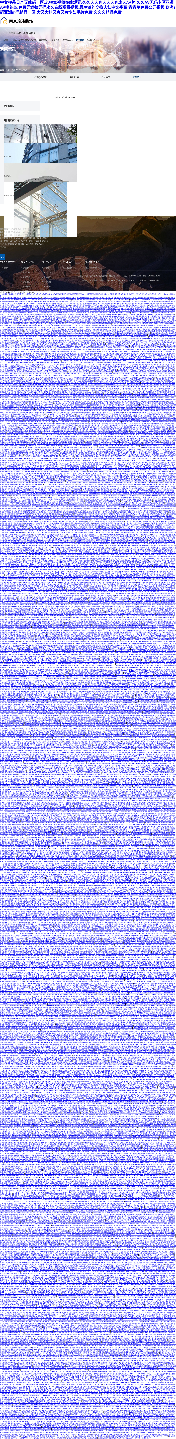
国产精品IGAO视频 (97, 342)
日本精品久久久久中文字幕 (30, 436)
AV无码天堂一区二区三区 (121, 337)
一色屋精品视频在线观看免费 (145, 331)
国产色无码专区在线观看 (126, 433)
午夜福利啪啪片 (20, 386)
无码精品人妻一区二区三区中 (112, 701)
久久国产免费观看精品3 (22, 850)
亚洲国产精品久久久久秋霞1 (140, 420)
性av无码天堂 (9, 444)
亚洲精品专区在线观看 (77, 621)
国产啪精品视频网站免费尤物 (80, 407)
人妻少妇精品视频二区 (85, 475)
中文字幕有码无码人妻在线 (123, 767)
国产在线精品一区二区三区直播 (33, 338)
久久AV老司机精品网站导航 (52, 446)
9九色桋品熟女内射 (110, 813)
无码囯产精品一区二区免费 (46, 603)
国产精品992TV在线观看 (122, 298)
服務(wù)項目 (31, 40)
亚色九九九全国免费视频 (97, 449)
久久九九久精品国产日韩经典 (63, 447)
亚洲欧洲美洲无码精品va (65, 643)
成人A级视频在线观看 (165, 416)
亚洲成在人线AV (107, 368)
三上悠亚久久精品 (102, 1004)
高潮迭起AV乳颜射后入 (10, 335)
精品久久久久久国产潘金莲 (93, 409)
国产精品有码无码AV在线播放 (102, 346)
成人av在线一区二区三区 (95, 338)
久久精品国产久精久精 (136, 460)
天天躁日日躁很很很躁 (97, 344)
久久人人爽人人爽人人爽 (99, 974)
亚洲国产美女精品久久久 (29, 972)
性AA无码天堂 (7, 1059)
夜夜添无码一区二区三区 (82, 420)
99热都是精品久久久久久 (82, 379)
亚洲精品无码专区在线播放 (75, 501)
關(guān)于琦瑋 (18, 46)
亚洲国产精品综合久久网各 (158, 305)
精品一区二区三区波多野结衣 (19, 481)
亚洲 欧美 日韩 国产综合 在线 (117, 418)
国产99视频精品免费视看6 (158, 390)
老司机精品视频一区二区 (87, 370)
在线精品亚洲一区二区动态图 (55, 497)
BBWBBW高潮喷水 (23, 353)
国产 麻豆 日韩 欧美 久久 (65, 532)
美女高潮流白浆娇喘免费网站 (85, 453)
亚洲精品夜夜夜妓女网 (115, 902)
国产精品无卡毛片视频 (18, 403)
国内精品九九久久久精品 (137, 510)
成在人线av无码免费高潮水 (29, 344)
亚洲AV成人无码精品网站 (34, 423)
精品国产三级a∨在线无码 (29, 346)
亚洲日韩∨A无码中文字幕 (87, 329)
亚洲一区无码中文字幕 (54, 813)
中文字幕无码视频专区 (117, 551)
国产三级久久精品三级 (33, 451)
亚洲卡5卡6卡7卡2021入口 (91, 473)
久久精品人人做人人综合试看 (109, 359)
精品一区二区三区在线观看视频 (99, 299)
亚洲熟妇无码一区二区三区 (62, 1151)
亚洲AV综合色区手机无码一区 (94, 316)
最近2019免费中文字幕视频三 (80, 349)
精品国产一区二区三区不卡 (103, 636)
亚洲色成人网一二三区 (43, 373)
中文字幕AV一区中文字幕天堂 (82, 930)
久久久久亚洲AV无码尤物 (131, 558)
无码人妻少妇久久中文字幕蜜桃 (20, 503)
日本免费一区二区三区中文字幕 (122, 379)
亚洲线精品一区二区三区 (142, 481)
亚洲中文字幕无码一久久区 (158, 394)
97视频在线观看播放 (95, 1109)
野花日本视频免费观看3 (78, 708)
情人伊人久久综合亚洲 (149, 322)
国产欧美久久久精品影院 (15, 331)
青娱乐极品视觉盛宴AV (41, 314)
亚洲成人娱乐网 (17, 549)
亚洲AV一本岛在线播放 (24, 750)
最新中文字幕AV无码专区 (97, 377)
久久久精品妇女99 (30, 377)
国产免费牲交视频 (22, 473)
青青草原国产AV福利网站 (40, 632)
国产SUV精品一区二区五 (139, 388)
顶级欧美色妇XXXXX (124, 361)
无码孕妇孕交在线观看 (67, 542)
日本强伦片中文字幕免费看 (140, 298)
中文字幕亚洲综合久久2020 (23, 593)
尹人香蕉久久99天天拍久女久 (138, 305)
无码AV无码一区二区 (9, 538)
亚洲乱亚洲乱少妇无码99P (14, 305)
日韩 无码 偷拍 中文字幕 (108, 499)
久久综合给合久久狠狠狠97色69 (20, 309)
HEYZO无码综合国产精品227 (73, 368)
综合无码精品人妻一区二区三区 (29, 313)
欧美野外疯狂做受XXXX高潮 (14, 575)
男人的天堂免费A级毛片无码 (104, 355)
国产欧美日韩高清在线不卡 (101, 760)
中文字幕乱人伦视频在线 (91, 488)
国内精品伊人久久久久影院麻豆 (145, 488)
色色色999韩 (162, 691)
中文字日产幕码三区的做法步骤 (163, 357)
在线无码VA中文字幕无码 (31, 370)
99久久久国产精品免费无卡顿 (164, 314)
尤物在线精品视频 (156, 930)
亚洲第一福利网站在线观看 (121, 313)
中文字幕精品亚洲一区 (165, 446)
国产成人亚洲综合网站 (108, 549)
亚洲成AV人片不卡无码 (33, 381)
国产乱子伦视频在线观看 (52, 392)
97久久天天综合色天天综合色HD (161, 436)
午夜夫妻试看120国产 (73, 630)
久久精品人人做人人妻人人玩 (72, 446)
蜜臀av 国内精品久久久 (93, 303)
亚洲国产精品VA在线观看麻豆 (41, 470)
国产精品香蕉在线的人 (60, 342)
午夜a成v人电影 (140, 926)
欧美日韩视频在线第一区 (118, 645)
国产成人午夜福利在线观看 (166, 377)
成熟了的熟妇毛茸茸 (144, 329)
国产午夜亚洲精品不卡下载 (124, 340)
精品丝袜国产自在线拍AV (35, 386)
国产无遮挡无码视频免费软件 (79, 712)
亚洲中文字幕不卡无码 (17, 876)
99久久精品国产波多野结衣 (120, 299)
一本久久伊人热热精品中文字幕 (20, 505)
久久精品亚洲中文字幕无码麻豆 (39, 617)
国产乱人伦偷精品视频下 (61, 717)
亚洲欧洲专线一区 (73, 499)
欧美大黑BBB (139, 309)
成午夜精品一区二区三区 (34, 429)
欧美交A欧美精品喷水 (70, 329)
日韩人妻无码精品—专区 (144, 359)
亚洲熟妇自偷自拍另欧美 (76, 677)
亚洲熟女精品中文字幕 (148, 708)
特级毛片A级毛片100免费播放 (23, 320)
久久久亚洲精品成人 (16, 349)
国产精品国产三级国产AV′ (97, 684)
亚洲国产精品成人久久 (164, 797)
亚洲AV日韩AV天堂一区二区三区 (13, 449)
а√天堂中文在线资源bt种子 (140, 313)
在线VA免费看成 (127, 950)
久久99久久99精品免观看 (92, 361)
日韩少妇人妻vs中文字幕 (17, 634)
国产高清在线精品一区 (115, 946)
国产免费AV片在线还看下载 (126, 333)
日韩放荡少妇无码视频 (150, 327)
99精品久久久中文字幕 (14, 338)
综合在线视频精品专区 (148, 558)
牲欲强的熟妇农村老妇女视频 (94, 518)
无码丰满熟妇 (65, 349)
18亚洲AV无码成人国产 (144, 357)
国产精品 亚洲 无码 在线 (135, 396)
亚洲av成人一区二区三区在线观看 (91, 516)
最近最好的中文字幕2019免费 (23, 307)
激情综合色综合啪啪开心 (140, 301)
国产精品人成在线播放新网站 (126, 499)
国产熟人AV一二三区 (9, 786)
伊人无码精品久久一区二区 (62, 606)
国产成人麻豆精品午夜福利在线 (25, 444)
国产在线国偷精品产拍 (122, 355)
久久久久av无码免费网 (84, 320)
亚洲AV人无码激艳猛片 (135, 466)
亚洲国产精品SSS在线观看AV (130, 442)
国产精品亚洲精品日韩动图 (155, 503)
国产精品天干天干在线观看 (92, 482)
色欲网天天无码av (17, 392)
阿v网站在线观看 (126, 394)
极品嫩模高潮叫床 (93, 405)
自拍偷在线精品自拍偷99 (31, 425)
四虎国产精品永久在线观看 (160, 299)
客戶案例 (43, 40)
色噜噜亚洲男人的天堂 (37, 401)
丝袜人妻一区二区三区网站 (155, 464)
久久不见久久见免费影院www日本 (105, 468)
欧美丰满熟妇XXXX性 (58, 808)
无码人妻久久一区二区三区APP (123, 523)
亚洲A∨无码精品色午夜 (151, 712)
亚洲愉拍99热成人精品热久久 (121, 560)
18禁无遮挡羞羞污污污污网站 (43, 320)
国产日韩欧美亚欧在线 (161, 379)
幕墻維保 (25, 286)
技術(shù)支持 (153, 280)
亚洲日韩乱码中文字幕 (153, 678)
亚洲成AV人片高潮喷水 (48, 425)
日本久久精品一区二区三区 (141, 361)
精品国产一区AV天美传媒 (21, 342)
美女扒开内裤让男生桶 (144, 658)
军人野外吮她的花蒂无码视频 (96, 615)
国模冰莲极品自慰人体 (17, 357)
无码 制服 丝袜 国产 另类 (158, 361)
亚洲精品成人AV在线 (49, 355)
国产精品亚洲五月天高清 (43, 303)
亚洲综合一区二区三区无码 (88, 634)
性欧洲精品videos (158, 353)
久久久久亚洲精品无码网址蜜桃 (122, 324)
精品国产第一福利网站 (144, 473)
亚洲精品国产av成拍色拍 (109, 488)
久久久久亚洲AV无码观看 (87, 325)
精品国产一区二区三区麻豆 (54, 473)
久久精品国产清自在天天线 (47, 327)
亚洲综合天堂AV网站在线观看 (136, 349)
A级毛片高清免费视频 (157, 427)
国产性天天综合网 (64, 305)
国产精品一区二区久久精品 (107, 331)
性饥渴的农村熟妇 (89, 392)
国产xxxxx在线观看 (102, 466)
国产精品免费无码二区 (121, 381)
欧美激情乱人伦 (16, 686)
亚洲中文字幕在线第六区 (82, 447)
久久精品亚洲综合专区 (9, 340)
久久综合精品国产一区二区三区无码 (102, 311)
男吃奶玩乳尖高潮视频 (57, 481)
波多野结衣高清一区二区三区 (62, 440)
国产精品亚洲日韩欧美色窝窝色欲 (83, 340)
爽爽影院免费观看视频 (92, 351)
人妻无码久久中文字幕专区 (114, 506)
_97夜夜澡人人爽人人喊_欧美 (45, 324)
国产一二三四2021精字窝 (114, 412)
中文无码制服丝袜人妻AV (116, 307)
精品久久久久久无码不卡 (80, 299)
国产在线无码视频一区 (49, 381)
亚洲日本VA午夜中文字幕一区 (17, 351)
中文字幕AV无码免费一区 (115, 403)
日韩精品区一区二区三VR (37, 464)
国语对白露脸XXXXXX (80, 390)
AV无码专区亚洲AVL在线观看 (158, 512)
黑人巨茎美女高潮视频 (113, 505)
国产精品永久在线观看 (89, 446)
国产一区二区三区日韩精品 (111, 353)
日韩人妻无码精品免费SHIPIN (66, 564)
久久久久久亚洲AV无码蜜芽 (26, 372)
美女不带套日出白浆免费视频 (48, 311)
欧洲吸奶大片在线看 (31, 449)
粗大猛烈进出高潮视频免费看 (133, 575)
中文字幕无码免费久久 (72, 566)
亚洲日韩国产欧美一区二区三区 (140, 399)
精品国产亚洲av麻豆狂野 (16, 368)
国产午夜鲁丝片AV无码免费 (122, 368)
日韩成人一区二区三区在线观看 (60, 299)
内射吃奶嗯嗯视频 (23, 529)
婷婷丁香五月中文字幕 (157, 318)
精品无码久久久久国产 (62, 397)
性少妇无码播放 (107, 388)
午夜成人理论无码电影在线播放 (41, 342)
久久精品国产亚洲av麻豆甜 (83, 643)
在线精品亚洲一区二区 (63, 324)
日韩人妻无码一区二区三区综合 (139, 364)
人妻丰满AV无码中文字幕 (39, 567)
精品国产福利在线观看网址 (148, 477)
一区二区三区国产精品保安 (105, 436)
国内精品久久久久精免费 (77, 558)
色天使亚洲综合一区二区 (22, 299)
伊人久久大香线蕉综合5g (104, 427)
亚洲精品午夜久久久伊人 (32, 305)
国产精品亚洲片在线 (148, 505)
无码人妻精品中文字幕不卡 (67, 551)
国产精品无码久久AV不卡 (110, 606)
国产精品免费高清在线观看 (111, 303)
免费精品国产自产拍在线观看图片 (13, 329)
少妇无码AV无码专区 (67, 455)
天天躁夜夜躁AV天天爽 (87, 427)
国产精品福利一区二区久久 (104, 381)
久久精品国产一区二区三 (61, 407)
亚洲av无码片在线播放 (140, 373)
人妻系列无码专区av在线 (50, 298)
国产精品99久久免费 (121, 464)
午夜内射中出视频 (83, 298)
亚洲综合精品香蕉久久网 (151, 466)
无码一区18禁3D (101, 531)
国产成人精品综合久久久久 (74, 409)
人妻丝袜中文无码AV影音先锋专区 (32, 414)
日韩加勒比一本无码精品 (134, 811)
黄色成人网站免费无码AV (119, 455)
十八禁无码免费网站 (112, 586)
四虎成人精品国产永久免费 (79, 314)
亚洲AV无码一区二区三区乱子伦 (150, 342)
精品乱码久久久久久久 (77, 351)
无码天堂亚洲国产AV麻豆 (130, 342)
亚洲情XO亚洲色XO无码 (57, 322)
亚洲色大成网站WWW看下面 (128, 397)
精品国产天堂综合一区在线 (157, 431)
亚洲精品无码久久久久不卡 (146, 409)
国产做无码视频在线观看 (137, 643)
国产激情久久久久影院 (9, 318)
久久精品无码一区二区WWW (80, 366)
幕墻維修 (25, 268)
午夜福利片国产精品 (59, 593)
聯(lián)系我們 (92, 46)
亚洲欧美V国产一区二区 (165, 362)
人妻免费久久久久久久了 (166, 344)
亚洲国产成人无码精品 (155, 325)
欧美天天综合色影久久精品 (74, 362)
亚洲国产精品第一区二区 (159, 420)
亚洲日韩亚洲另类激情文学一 (156, 349)
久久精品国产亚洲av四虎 (103, 484)
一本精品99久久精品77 (152, 580)
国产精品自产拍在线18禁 (103, 401)
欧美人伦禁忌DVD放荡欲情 (30, 457)
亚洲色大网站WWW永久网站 (103, 318)
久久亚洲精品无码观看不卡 (117, 531)
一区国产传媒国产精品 (17, 381)
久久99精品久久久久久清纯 (23, 383)
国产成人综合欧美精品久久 (146, 619)
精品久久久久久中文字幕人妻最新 (129, 362)
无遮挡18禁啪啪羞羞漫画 (32, 420)
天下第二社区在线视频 (151, 385)
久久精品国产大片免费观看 (131, 344)
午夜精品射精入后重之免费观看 (155, 449)
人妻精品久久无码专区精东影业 (60, 353)
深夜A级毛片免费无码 (94, 333)
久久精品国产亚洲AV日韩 (51, 325)
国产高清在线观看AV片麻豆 (102, 337)
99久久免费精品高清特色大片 (126, 329)
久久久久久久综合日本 (104, 815)
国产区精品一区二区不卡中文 (161, 320)
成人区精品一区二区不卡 (167, 680)
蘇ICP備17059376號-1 (127, 280)
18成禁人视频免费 (57, 431)
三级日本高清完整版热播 (15, 433)
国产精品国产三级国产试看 (50, 451)
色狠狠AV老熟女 (72, 593)
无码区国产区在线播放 (7, 379)
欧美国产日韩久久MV (95, 898)
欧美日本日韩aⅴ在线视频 (113, 316)
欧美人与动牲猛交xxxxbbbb (22, 416)
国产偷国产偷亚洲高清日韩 (68, 569)
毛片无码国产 (149, 314)
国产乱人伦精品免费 (66, 591)
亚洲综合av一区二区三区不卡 (13, 725)
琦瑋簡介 (4, 268)
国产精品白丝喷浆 (61, 677)
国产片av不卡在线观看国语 (107, 861)
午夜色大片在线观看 (140, 335)
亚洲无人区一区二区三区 (74, 481)
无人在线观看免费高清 (128, 409)
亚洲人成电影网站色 (94, 353)
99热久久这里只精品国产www (70, 658)
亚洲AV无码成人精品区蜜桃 (156, 556)
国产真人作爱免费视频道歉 (89, 301)
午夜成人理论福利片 (88, 466)
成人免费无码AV (96, 520)
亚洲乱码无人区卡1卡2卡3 (147, 377)
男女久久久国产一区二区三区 (48, 344)
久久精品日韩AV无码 (84, 667)
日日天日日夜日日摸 (141, 593)
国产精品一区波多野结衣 (74, 322)
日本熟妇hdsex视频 (108, 675)
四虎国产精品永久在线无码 (104, 414)
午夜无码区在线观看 (84, 551)
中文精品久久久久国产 (145, 386)
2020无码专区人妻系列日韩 (21, 521)
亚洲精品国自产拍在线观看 (39, 322)
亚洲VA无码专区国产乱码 (31, 586)
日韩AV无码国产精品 (113, 309)
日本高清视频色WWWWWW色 (142, 538)
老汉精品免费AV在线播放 (133, 591)
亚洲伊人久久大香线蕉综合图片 (95, 385)
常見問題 (23, 70)
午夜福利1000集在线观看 (99, 305)
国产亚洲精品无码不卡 (66, 438)
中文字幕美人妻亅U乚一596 (87, 429)
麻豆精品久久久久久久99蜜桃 (137, 418)
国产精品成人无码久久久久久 (152, 475)
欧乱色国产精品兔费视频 (85, 410)
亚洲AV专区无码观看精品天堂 (66, 425)
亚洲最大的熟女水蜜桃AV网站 (36, 357)
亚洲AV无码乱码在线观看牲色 (160, 313)
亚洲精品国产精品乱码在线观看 (157, 414)
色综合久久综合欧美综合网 (132, 338)
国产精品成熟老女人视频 (158, 543)
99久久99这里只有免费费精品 (88, 416)
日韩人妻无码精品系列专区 (21, 497)
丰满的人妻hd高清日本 (113, 525)
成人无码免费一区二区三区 (9, 313)
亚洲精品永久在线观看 (41, 316)
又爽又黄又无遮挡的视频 (82, 520)
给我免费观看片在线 (167, 301)
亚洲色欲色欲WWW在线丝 (113, 322)
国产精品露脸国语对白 (12, 355)
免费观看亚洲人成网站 (113, 344)
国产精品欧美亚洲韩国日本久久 (18, 579)
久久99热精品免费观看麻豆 (40, 353)
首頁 (6, 40)
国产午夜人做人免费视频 (46, 318)
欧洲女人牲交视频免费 (156, 388)
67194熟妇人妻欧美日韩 (12, 691)
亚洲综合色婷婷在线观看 (106, 301)
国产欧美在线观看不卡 (14, 482)
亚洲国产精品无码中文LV (54, 401)
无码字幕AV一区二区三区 (51, 429)
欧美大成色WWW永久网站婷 (60, 383)
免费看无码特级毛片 (66, 390)
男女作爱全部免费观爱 (155, 372)
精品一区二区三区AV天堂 (73, 567)
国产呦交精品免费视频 (144, 490)
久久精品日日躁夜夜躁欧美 (33, 455)
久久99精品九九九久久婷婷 (100, 726)
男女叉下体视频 (154, 301)
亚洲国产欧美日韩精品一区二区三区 (101, 298)
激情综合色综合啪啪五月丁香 (91, 575)
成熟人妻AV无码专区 (160, 359)
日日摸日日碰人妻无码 (158, 553)
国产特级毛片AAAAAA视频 (74, 488)
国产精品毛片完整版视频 (90, 1127)
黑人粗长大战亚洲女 (16, 543)
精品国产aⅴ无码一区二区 (83, 510)
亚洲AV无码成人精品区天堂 (9, 324)
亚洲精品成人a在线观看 (104, 699)
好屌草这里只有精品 (117, 980)
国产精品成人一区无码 (52, 349)
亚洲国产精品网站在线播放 (12, 311)
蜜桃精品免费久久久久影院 (118, 747)
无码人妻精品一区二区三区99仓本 (115, 503)
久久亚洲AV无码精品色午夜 (60, 708)
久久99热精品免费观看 (136, 495)
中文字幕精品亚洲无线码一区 (24, 447)
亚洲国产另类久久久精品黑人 (115, 314)
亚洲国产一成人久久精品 (99, 349)
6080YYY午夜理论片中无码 (149, 627)
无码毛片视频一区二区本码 (119, 686)
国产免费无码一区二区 (156, 1028)
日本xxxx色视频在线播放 (106, 451)
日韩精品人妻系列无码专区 (96, 525)
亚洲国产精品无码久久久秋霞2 (80, 307)
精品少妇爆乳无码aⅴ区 (27, 373)
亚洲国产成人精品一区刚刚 (11, 852)
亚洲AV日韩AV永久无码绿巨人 (67, 355)
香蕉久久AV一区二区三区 (53, 619)
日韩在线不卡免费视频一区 (122, 420)
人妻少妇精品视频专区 (163, 397)
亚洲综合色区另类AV (46, 407)
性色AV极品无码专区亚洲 (144, 311)
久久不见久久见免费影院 (96, 314)
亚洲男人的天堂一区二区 (89, 464)
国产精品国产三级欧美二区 (85, 327)
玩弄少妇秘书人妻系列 (27, 606)
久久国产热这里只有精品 (10, 344)
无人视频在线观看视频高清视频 (58, 351)
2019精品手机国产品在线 (104, 453)
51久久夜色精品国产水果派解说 (75, 338)
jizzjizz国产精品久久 (68, 414)
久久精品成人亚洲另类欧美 (113, 471)
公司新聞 (105, 77)
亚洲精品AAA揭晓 (170, 325)
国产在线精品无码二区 (134, 447)
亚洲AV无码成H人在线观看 (46, 945)
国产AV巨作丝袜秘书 (57, 536)
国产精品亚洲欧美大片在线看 (68, 370)
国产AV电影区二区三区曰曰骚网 (112, 482)
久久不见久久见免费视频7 (95, 357)
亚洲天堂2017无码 (156, 368)
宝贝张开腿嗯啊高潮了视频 (113, 338)
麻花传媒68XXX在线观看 (8, 397)
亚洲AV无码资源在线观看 (138, 366)
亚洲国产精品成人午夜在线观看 (36, 329)
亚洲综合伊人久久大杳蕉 (62, 449)
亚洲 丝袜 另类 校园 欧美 (25, 316)
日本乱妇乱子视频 (27, 684)
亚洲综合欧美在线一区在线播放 (83, 396)
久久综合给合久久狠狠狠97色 (44, 684)
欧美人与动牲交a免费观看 (92, 368)
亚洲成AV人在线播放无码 (15, 390)
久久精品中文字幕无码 (100, 514)
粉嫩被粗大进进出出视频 (20, 431)
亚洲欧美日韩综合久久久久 (33, 325)
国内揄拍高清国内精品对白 (143, 484)
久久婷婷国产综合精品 (38, 521)
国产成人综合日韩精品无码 (126, 630)
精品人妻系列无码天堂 (54, 329)
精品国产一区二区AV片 (144, 499)
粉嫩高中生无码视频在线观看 (27, 327)
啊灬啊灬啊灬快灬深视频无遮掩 (80, 462)
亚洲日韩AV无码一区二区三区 (42, 309)
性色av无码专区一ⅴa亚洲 (138, 325)
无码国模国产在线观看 (31, 390)
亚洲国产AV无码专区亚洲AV (65, 327)
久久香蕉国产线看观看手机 (102, 364)
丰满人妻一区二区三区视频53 (105, 564)
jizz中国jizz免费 (158, 324)
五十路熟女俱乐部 (44, 615)
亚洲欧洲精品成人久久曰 (37, 301)
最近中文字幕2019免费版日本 (95, 505)
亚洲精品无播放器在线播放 (154, 309)
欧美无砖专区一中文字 (156, 373)
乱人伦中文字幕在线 (133, 383)
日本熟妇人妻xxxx (120, 932)
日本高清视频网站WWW (59, 996)
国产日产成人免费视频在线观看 (132, 854)
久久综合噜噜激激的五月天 (159, 355)
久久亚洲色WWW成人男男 (35, 752)
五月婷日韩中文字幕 (105, 952)
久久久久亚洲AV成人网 (134, 723)
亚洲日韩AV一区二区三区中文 (34, 349)
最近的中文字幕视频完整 (123, 577)
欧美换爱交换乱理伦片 (72, 529)
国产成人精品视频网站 (85, 337)
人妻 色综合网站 (96, 407)
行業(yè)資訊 (40, 77)
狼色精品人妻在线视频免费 (64, 514)
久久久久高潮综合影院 (96, 1000)
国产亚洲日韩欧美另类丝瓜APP (36, 673)
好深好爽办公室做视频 (126, 638)
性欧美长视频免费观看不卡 (14, 420)
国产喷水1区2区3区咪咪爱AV (33, 375)
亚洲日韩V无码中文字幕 (106, 582)
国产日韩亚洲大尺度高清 (79, 383)
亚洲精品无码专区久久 (39, 416)
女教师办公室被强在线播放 (40, 518)
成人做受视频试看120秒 (53, 871)
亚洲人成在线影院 (168, 1155)
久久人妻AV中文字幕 (54, 359)
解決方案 (55, 40)
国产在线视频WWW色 (97, 309)
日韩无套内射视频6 (135, 475)
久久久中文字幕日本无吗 (27, 427)
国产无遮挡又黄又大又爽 (96, 434)
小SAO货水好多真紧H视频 (53, 540)
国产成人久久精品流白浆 (25, 388)
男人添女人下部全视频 (91, 335)
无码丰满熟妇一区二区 (117, 438)
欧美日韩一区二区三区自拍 (165, 331)
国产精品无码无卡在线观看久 (140, 320)
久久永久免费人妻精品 (26, 324)
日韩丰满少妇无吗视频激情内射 (146, 416)
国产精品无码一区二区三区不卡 (120, 538)
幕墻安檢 (25, 291)
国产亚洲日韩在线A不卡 (60, 388)
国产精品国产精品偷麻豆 (44, 606)
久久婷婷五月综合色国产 (48, 769)
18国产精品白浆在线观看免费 (110, 425)
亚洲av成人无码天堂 (83, 344)
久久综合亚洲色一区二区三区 (153, 444)
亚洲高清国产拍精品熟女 (140, 390)
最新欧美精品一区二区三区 (144, 699)
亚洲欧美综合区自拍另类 (16, 429)
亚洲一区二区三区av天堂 (84, 318)
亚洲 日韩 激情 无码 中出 (103, 693)
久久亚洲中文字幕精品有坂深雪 (154, 575)
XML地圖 (142, 280)
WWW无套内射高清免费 (112, 394)
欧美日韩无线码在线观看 (24, 314)
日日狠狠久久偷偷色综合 (145, 579)
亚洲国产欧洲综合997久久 (48, 346)
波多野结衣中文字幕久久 (121, 346)
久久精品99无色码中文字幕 (49, 457)
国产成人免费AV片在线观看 (25, 409)
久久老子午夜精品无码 (140, 767)
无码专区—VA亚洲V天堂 (141, 318)
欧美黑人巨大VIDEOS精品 (145, 529)
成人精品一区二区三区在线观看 (10, 298)
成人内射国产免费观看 (19, 754)
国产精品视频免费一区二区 (124, 335)
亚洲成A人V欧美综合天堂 (106, 567)
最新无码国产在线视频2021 (153, 769)
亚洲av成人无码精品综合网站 (28, 318)
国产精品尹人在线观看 (81, 348)
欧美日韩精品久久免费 (26, 333)
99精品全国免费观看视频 (23, 627)
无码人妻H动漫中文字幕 (20, 531)
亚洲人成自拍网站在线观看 (30, 641)
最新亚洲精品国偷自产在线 (148, 621)
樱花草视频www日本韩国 (81, 309)
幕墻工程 (25, 277)
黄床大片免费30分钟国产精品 (81, 324)
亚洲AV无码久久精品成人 (29, 410)
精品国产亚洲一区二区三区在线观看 (61, 379)
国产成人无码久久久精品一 (63, 364)
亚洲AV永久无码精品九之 (67, 410)
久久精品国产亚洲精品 (11, 337)
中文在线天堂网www (143, 333)
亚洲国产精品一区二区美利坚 (62, 309)
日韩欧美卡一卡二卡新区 (138, 372)
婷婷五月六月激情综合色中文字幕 (161, 410)
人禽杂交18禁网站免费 (46, 397)
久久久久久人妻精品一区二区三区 (73, 303)
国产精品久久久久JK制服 (70, 331)
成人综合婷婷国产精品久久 (139, 337)
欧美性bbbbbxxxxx (83, 311)
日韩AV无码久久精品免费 (161, 433)
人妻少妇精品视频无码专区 (32, 510)
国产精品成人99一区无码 (21, 322)
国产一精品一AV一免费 (48, 313)
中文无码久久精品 (101, 396)
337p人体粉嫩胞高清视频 (67, 311)
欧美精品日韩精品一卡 (40, 307)
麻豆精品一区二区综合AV (93, 386)
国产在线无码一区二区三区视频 (42, 394)
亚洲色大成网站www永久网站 (61, 340)
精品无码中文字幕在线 (78, 525)
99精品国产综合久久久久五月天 (152, 412)
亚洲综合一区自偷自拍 (105, 810)
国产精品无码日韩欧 (57, 828)
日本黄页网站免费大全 (98, 403)
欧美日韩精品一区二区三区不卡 (79, 795)
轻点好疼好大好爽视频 (106, 335)
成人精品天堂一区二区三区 (126, 331)
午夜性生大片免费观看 (14, 370)
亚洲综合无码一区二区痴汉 (131, 375)
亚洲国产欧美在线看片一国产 (67, 381)
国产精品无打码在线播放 (65, 346)
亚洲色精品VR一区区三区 (153, 495)
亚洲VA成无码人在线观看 (155, 307)
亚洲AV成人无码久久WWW (48, 806)
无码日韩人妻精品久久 (145, 520)
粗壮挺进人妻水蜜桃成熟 (141, 368)
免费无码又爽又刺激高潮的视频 (148, 588)
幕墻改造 (25, 282)
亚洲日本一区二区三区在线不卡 (162, 370)
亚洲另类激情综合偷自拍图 (41, 299)
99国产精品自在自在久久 (19, 348)
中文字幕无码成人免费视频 (159, 298)
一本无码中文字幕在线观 (90, 423)
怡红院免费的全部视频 (73, 423)
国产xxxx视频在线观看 (37, 475)
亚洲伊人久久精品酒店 (67, 830)
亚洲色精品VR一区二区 (42, 333)
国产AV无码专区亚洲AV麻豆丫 (136, 307)
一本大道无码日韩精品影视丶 (54, 375)
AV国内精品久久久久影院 (48, 337)
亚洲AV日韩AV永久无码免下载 (93, 322)
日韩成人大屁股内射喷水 (90, 375)
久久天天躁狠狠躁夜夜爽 (119, 364)
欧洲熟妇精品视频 (129, 471)
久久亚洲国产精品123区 (35, 553)
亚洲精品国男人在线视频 (29, 582)
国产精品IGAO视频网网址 (104, 769)
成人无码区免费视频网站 (49, 305)
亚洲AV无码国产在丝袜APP (93, 536)
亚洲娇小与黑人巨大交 (57, 518)
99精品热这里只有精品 (146, 425)
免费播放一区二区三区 (133, 551)
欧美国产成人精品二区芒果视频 (162, 534)
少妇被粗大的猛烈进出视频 (131, 422)
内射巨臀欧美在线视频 (161, 529)
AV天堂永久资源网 (8, 386)
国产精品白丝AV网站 (87, 401)
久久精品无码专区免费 (119, 891)
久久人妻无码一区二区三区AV (24, 422)
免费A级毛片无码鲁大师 (130, 458)
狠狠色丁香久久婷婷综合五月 (101, 763)
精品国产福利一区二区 (62, 948)
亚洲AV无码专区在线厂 (20, 301)
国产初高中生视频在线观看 (46, 377)
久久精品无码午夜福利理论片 (58, 545)
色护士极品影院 (19, 673)
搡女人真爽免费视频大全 (90, 359)
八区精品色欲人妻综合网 (159, 329)
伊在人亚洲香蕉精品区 (79, 486)
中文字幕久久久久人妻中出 (101, 510)
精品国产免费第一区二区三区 (159, 429)
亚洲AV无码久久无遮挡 (76, 388)
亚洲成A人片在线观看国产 (37, 531)
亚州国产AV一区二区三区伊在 (48, 335)
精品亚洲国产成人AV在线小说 (44, 665)
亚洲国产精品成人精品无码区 (31, 298)
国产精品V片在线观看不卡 (152, 423)
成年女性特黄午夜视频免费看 (59, 307)
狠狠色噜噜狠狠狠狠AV (119, 447)
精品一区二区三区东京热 (22, 359)
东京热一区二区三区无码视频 (81, 305)
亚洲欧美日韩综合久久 (34, 403)
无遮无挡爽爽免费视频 (71, 595)
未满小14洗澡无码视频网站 (41, 506)
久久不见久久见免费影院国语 (97, 599)
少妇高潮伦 (84, 850)
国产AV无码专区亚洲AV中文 (137, 608)
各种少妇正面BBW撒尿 (13, 414)
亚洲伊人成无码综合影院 (151, 508)
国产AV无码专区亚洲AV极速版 (164, 425)
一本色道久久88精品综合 (149, 344)
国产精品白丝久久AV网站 (75, 505)
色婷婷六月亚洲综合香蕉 (67, 298)
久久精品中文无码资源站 (156, 366)
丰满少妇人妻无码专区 (144, 353)
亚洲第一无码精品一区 (34, 466)
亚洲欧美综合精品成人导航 (14, 377)
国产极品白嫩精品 (105, 423)
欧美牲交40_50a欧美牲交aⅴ (72, 579)
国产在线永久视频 (149, 604)
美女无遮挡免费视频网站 (64, 348)
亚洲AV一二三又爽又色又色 (77, 333)
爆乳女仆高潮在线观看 (128, 353)
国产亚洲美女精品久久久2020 (128, 808)
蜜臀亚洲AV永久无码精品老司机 (119, 320)
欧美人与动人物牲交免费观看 (59, 314)
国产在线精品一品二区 (161, 340)
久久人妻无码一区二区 (167, 396)
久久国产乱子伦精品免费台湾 (105, 340)
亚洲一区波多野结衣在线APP (29, 337)
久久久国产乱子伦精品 (99, 462)
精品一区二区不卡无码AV (159, 333)
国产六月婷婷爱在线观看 (93, 388)
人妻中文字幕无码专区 (17, 451)
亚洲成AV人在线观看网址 (134, 327)
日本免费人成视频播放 (39, 359)
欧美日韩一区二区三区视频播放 (79, 545)
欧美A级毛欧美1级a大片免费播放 (65, 320)
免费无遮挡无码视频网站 (82, 591)
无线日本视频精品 (123, 399)
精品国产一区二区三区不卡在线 (101, 420)
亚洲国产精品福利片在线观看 (52, 494)
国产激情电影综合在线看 (105, 543)
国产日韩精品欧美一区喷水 (88, 331)
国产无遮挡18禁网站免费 (43, 388)
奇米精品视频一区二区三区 (70, 325)
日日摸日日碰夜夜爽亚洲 (87, 431)
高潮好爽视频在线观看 (53, 301)
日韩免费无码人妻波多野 (142, 451)
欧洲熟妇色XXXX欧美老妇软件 (140, 299)
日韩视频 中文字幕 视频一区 (118, 305)
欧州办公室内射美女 (22, 401)
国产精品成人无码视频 (78, 460)
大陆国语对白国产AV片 (137, 346)
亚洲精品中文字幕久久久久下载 (81, 495)
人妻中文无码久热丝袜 (106, 464)
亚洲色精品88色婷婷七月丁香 (125, 771)
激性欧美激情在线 (108, 767)
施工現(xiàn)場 (67, 46)
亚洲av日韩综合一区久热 (133, 536)
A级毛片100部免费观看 (135, 423)
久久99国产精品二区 (63, 525)
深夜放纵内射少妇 (50, 763)
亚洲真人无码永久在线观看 (123, 318)
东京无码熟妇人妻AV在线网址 (149, 673)
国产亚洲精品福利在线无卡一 (119, 366)
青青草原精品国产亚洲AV (62, 479)
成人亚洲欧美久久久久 (91, 640)
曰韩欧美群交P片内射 (83, 313)
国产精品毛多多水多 (44, 682)
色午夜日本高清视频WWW (17, 405)
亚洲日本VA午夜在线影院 (117, 466)
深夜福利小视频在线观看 (46, 865)
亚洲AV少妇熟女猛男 (154, 713)
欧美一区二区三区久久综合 (54, 653)
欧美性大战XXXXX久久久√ (132, 322)
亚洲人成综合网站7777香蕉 (9, 427)
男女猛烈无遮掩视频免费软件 (67, 337)
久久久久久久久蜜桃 (96, 397)
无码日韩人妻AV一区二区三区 (66, 318)
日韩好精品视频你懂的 (123, 301)
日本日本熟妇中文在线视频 (112, 470)
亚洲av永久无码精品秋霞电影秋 (164, 311)
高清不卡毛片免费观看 (75, 555)
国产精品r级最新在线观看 (148, 446)
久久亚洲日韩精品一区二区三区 (133, 316)
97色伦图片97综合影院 (122, 429)
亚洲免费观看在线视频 (151, 303)
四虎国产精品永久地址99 (42, 340)
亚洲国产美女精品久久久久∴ (40, 612)
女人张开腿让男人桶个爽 (163, 745)
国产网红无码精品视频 (54, 368)
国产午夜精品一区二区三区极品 (37, 486)
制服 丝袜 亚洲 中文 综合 (165, 434)
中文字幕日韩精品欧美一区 (150, 704)
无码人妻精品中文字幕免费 (28, 615)
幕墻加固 (25, 272)
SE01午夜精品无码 (39, 362)
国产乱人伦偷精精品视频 (99, 307)
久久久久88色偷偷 (157, 481)
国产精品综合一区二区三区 (149, 405)
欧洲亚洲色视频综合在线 (99, 591)
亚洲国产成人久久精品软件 (124, 451)
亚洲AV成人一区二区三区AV (27, 335)
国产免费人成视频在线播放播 (24, 501)
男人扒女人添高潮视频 (53, 331)
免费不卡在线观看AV (123, 845)
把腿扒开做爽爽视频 (127, 309)
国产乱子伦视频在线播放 (8, 327)
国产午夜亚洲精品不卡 (67, 765)
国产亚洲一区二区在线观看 (135, 314)
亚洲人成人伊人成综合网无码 (83, 373)
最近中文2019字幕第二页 (166, 351)
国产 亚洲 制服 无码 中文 (100, 438)
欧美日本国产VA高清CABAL (116, 396)
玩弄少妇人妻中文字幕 (69, 664)
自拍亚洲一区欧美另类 (152, 316)
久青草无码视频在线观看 (44, 547)
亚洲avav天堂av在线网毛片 (66, 436)
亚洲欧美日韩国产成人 (43, 372)
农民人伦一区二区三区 (117, 327)
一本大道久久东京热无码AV (64, 520)
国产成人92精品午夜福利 (75, 385)
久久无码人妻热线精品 (25, 340)
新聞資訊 (80, 40)
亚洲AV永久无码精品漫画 (129, 425)
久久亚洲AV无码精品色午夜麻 (101, 313)
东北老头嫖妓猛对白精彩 (25, 412)
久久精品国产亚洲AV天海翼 (129, 351)
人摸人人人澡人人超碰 (128, 1011)
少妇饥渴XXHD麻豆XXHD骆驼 (99, 390)
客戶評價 (74, 77)
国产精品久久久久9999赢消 (38, 458)
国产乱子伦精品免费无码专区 (101, 324)
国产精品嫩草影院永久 (54, 516)
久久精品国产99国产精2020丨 (85, 532)
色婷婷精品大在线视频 (20, 361)
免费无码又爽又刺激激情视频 (157, 401)
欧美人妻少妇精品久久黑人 (86, 531)
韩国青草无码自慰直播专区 (70, 427)
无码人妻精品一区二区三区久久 (153, 806)
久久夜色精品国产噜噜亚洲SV (162, 603)
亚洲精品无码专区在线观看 (129, 691)
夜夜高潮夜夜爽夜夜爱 (137, 381)
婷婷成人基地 (56, 303)
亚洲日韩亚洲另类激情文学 (31, 749)
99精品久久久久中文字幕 (23, 597)
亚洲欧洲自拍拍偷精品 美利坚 (121, 603)
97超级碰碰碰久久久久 (18, 542)
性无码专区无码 (61, 385)
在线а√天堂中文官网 (111, 357)
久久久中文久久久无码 (61, 394)
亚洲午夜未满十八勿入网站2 (66, 313)
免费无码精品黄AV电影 (46, 508)
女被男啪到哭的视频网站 (97, 348)
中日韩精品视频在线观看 (134, 407)
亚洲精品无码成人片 (35, 361)
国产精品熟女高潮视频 (51, 830)
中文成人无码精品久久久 (89, 451)
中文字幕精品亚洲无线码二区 (24, 536)
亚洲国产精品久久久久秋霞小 (53, 614)
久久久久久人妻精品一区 (75, 316)
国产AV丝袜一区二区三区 (13, 508)
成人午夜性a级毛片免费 (8, 316)
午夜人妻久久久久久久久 (73, 375)
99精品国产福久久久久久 (70, 301)
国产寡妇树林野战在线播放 (148, 351)
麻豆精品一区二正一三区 (89, 527)
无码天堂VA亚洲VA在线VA (158, 514)
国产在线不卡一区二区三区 (155, 573)
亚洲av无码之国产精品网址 (92, 362)
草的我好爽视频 (34, 348)
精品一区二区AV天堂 (110, 333)
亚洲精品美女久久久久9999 (71, 464)
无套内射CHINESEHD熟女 (155, 348)
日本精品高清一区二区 (148, 362)
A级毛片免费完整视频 (102, 327)
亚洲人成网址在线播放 (11, 479)
